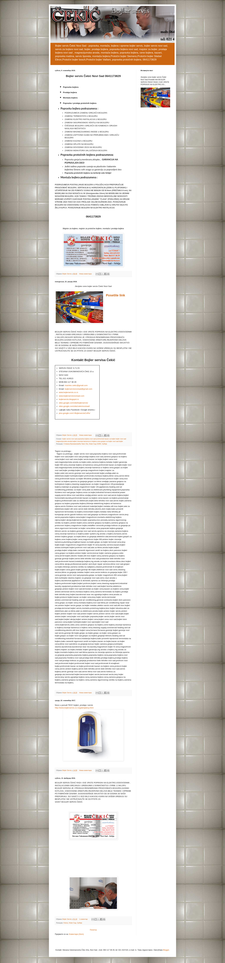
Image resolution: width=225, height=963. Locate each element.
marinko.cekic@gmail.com (76, 385)
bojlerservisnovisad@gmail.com (78, 389)
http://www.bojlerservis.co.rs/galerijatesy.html (74, 708)
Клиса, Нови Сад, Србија (73, 923)
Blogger (166, 950)
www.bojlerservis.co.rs (68, 392)
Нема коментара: (85, 274)
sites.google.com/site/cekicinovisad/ (74, 406)
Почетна (93, 930)
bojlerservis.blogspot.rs (69, 399)
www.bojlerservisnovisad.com (71, 396)
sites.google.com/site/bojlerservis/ (73, 403)
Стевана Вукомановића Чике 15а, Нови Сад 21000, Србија (85, 444)
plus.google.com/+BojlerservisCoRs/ (74, 413)
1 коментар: (83, 919)
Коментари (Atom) (76, 934)
